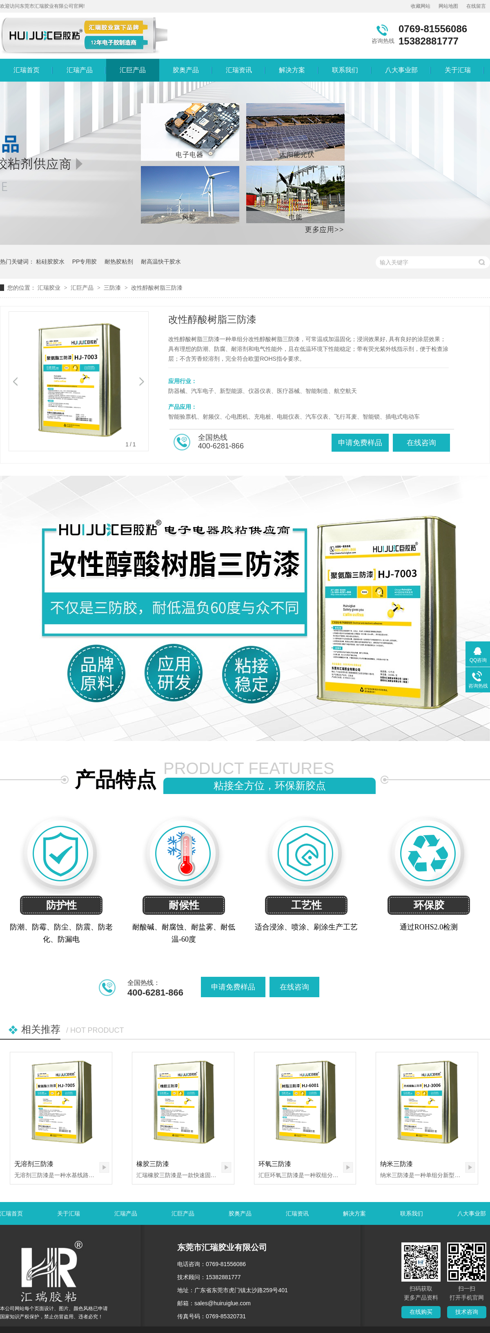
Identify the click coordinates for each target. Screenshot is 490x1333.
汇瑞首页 (26, 70)
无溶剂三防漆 (33, 1163)
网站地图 (448, 6)
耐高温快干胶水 (161, 261)
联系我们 (345, 70)
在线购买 (421, 1312)
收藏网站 (420, 6)
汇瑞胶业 (49, 287)
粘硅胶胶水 (50, 261)
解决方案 (292, 70)
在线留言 (476, 6)
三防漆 (112, 287)
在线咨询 (421, 443)
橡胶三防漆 (152, 1163)
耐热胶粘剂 (119, 261)
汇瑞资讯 (239, 70)
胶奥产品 (186, 70)
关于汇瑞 (458, 70)
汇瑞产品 (80, 70)
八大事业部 (401, 70)
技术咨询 (466, 1312)
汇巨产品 (133, 70)
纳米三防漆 (396, 1163)
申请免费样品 (360, 443)
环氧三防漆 (274, 1163)
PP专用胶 (84, 261)
